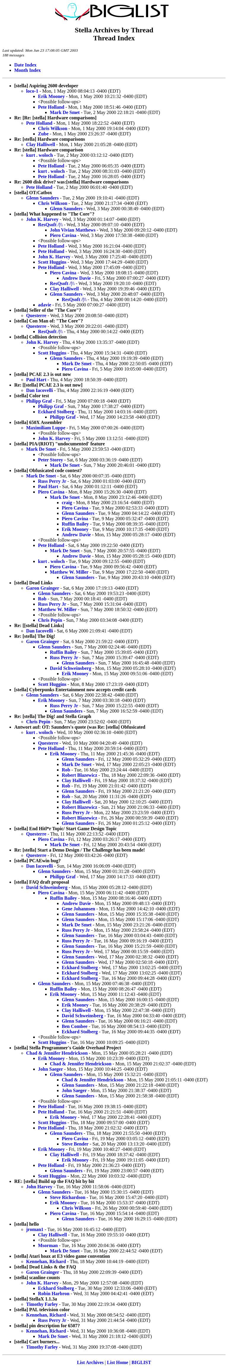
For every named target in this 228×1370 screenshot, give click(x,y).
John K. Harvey (42, 219)
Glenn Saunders (42, 197)
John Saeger (50, 1069)
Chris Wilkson (52, 128)
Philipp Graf (39, 401)
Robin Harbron (53, 1293)
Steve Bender (75, 1143)
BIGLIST (141, 1362)
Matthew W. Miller (69, 572)
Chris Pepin (50, 620)
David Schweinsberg (70, 668)
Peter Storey (50, 459)
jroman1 (34, 1229)
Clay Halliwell (40, 144)
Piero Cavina (63, 235)
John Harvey (39, 1186)
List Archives (90, 1362)
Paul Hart (36, 379)
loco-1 (32, 91)
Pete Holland (51, 107)
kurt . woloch (39, 155)
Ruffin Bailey (75, 523)
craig (67, 502)
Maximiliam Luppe (45, 427)
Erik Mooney (51, 96)
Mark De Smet (65, 112)
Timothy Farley (42, 1304)
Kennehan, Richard (46, 1261)
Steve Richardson (68, 1197)
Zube (43, 133)
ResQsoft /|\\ (50, 224)
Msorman (48, 1245)
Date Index (25, 64)
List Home (117, 1362)
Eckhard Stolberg (56, 411)
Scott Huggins (52, 262)
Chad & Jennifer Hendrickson (57, 1053)
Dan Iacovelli (39, 390)
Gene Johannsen (78, 908)
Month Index (27, 70)
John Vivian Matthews (73, 229)
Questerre (36, 315)
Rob (42, 598)
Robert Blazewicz (79, 775)
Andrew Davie (76, 278)
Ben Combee (75, 1026)
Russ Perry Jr (52, 481)
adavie (44, 304)
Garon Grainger (42, 588)
